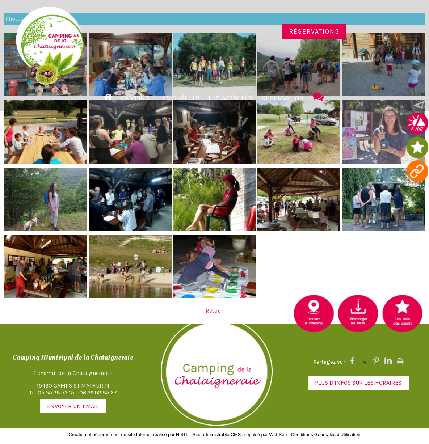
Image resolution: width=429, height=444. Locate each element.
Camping (135, 98)
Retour (214, 310)
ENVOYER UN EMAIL (73, 406)
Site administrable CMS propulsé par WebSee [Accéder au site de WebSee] (240, 434)
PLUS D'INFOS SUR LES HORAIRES (358, 382)
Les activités (230, 98)
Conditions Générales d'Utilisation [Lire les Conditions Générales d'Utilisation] (326, 434)
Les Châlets (179, 98)
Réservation (282, 98)
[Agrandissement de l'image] (45, 161)
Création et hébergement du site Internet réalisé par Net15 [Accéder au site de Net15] (128, 434)
